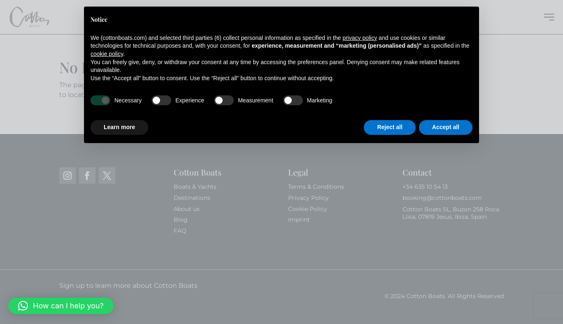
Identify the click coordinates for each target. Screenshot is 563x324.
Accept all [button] (445, 127)
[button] (61, 306)
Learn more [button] (119, 127)
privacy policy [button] (359, 38)
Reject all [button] (389, 127)
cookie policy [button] (107, 54)
